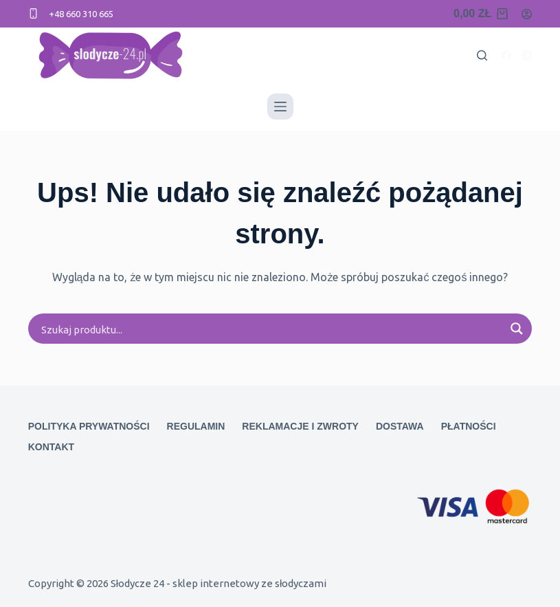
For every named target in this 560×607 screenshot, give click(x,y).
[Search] (482, 55)
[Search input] (271, 328)
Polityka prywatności (89, 426)
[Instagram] (527, 55)
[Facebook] (506, 55)
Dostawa (400, 426)
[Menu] (280, 106)
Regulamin (196, 426)
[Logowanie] (527, 14)
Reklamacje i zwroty (300, 426)
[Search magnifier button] (516, 328)
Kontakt (51, 446)
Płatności (468, 426)
